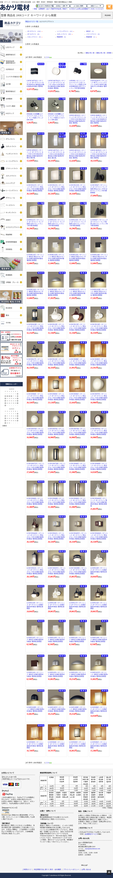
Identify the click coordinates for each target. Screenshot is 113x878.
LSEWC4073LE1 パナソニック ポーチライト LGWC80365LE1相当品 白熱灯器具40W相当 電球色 (35, 83)
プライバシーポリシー (71, 869)
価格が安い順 (90, 53)
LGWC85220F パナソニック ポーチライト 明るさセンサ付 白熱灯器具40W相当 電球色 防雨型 (56, 327)
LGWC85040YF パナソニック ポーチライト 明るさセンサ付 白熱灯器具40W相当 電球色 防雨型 (78, 536)
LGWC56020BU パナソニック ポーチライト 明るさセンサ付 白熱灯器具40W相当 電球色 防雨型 (78, 571)
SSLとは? (84, 865)
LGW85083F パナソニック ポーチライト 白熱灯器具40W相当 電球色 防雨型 (77, 745)
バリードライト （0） (93, 34)
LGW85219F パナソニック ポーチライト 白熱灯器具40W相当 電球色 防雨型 (35, 605)
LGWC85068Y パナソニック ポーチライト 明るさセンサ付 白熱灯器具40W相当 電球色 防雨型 (77, 466)
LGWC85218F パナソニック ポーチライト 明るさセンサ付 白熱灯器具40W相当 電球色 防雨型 (98, 327)
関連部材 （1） (91, 37)
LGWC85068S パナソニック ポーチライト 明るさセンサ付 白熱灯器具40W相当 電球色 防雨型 (35, 501)
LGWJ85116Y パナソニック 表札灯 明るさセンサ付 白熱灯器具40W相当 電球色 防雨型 (35, 257)
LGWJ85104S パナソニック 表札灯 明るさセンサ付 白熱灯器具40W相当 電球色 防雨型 (56, 292)
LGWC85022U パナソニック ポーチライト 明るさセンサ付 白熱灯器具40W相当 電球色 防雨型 (35, 571)
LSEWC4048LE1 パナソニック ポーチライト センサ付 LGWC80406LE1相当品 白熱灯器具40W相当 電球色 (98, 119)
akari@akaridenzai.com (92, 849)
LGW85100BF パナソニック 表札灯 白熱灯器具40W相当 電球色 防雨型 (78, 709)
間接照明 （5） (62, 37)
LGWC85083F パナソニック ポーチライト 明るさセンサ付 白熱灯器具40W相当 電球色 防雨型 (56, 396)
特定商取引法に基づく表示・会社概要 (47, 869)
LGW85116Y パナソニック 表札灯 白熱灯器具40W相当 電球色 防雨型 (35, 639)
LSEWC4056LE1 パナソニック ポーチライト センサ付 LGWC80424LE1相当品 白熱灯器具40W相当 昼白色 (35, 154)
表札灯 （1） (90, 31)
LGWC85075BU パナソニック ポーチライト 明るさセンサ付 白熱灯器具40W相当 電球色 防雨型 (56, 466)
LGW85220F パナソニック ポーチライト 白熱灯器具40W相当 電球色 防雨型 (98, 571)
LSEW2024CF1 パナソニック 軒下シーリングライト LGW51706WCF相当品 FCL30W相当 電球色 (98, 84)
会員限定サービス (91, 834)
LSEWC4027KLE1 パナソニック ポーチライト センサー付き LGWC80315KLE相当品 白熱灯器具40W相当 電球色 (56, 84)
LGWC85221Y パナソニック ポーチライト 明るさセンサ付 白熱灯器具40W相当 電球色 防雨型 (35, 188)
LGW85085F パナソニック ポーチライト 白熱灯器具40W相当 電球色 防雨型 (35, 745)
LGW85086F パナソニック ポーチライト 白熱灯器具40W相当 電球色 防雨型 (98, 710)
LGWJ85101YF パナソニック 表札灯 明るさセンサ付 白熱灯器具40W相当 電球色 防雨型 (77, 292)
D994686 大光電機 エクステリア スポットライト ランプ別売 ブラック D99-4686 (35, 116)
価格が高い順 (100, 53)
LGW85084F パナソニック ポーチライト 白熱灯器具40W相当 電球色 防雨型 (56, 745)
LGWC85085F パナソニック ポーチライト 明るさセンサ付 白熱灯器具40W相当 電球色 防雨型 (98, 362)
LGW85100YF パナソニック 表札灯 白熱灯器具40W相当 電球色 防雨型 (56, 709)
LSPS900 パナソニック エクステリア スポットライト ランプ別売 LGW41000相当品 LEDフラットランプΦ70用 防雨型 (77, 84)
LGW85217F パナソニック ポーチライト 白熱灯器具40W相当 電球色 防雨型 (77, 605)
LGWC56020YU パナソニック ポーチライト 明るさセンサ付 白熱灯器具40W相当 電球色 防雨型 (57, 571)
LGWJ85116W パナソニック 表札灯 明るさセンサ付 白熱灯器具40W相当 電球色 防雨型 (56, 257)
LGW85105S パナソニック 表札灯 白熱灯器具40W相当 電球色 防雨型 (56, 674)
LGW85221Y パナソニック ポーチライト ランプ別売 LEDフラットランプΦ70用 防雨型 (35, 222)
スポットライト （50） (65, 34)
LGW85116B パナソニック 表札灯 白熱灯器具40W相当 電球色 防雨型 (98, 639)
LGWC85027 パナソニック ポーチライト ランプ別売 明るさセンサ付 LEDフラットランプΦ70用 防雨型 (98, 189)
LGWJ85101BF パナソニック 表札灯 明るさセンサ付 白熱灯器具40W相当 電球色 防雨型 (98, 292)
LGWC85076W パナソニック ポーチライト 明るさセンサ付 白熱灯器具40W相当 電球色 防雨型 (35, 431)
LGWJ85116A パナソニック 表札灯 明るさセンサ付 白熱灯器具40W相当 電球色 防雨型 (35, 292)
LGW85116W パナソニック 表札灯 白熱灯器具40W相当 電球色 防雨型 (56, 639)
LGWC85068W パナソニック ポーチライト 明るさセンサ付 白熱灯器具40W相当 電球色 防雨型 (98, 466)
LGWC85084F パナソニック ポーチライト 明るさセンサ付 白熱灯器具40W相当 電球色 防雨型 (35, 396)
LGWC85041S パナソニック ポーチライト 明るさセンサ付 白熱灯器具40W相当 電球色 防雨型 (56, 536)
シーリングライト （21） (65, 31)
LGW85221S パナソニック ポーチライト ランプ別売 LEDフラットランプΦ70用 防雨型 (56, 222)
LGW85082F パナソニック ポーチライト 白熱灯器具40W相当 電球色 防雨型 (98, 745)
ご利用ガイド (27, 869)
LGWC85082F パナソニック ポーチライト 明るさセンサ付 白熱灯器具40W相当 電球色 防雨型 (77, 396)
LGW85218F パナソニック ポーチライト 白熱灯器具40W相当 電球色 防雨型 (56, 605)
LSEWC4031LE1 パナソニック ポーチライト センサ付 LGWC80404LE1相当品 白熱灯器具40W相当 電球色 (77, 154)
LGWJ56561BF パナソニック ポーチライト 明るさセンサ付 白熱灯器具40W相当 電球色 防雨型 (35, 327)
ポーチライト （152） (34, 31)
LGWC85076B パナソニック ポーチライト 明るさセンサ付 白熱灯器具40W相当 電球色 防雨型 (77, 431)
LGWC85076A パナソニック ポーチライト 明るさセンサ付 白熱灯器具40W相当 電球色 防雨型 (98, 431)
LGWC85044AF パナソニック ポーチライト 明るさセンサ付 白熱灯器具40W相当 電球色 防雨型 (35, 536)
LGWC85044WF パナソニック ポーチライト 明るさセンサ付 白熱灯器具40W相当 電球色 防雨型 (98, 502)
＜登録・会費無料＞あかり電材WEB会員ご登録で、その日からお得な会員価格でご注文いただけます (68, 9)
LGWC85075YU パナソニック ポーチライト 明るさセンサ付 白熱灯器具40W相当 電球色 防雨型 (35, 466)
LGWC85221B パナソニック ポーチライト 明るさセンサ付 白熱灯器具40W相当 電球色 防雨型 (77, 188)
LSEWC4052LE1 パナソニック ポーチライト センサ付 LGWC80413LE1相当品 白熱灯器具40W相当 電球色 (77, 119)
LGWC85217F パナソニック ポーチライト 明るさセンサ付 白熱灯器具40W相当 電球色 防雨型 (35, 362)
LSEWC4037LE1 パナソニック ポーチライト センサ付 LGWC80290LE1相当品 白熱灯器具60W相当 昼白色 (56, 154)
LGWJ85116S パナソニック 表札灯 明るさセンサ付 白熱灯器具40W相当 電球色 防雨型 (77, 257)
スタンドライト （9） (34, 37)
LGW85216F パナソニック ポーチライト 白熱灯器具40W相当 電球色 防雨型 (98, 605)
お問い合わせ (86, 869)
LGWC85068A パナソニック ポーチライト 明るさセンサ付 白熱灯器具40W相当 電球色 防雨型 (77, 501)
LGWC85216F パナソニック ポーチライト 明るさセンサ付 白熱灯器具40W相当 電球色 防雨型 (56, 362)
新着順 (109, 53)
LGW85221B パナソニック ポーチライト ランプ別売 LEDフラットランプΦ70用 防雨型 (77, 222)
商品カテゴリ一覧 (31, 21)
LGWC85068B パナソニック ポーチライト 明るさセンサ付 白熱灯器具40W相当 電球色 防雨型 (56, 501)
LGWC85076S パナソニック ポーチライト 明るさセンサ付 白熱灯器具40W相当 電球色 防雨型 (56, 431)
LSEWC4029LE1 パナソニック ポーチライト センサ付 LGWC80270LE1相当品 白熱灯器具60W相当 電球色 (98, 154)
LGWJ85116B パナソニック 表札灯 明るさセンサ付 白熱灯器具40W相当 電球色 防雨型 (99, 257)
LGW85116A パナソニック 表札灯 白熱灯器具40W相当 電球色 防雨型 (35, 674)
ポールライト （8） (33, 34)
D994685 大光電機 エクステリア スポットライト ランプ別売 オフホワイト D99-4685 (56, 116)
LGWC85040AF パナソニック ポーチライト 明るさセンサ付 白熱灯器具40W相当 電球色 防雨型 (99, 536)
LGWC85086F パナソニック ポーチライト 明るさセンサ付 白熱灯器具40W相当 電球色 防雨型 (77, 362)
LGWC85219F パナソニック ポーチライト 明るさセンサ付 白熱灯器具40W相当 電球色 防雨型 (77, 327)
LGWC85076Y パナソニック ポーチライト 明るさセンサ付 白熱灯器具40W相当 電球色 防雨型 (98, 396)
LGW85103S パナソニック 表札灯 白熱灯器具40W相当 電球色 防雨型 (77, 674)
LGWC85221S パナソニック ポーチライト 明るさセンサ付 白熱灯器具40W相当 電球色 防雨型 (56, 188)
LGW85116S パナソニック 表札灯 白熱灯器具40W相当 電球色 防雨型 (77, 639)
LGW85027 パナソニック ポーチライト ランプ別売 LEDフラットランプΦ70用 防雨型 (99, 222)
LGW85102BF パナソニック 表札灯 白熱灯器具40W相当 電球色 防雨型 (35, 709)
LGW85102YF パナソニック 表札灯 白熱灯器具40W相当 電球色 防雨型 (99, 674)
